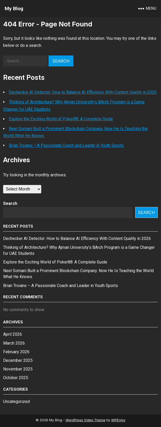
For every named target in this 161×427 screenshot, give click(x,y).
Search (10, 203)
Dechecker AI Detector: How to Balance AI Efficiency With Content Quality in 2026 (83, 92)
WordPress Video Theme (85, 420)
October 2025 (15, 377)
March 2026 (14, 343)
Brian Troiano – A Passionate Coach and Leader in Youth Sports (66, 145)
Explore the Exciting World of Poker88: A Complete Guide (61, 118)
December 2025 (18, 360)
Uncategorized (16, 401)
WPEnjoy (118, 420)
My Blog (14, 8)
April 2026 (12, 334)
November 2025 (18, 369)
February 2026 (16, 351)
